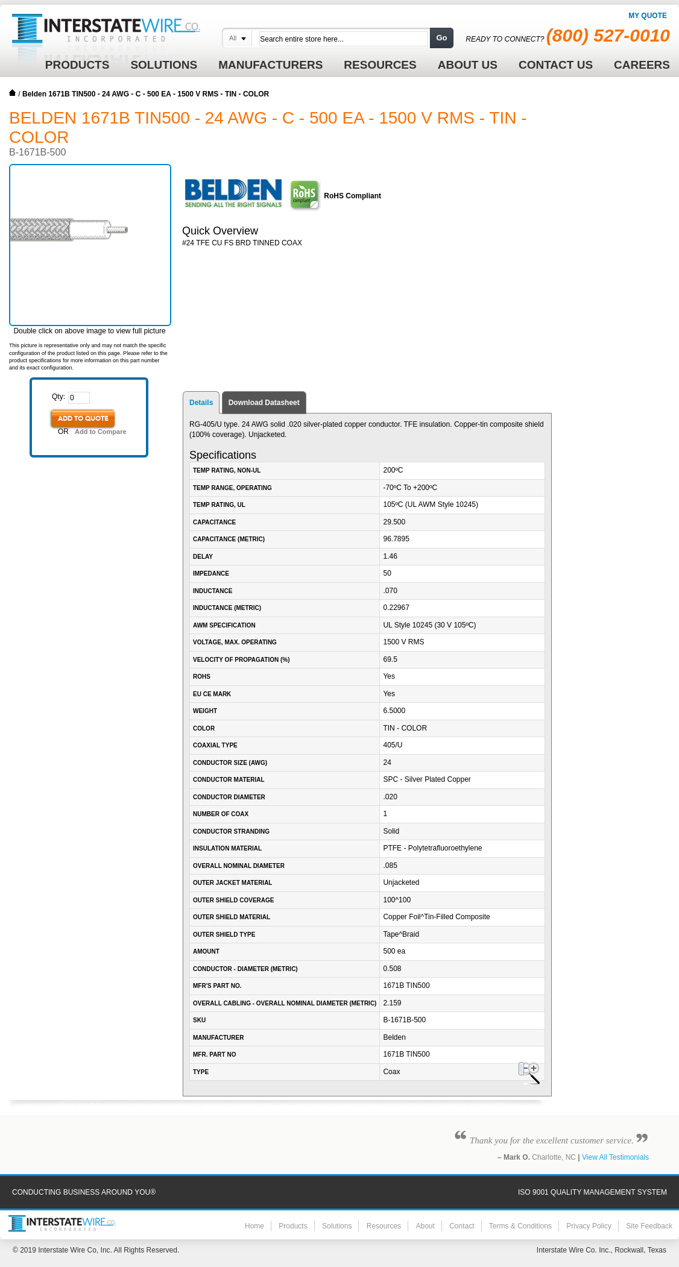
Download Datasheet (264, 402)
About (424, 1226)
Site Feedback (649, 1226)
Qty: (58, 396)
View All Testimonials (615, 1157)
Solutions (337, 1226)
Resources (384, 1226)
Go (441, 37)
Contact (461, 1226)
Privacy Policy (588, 1226)
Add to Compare (101, 431)
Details (201, 402)
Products (293, 1226)
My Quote (647, 15)
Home (12, 92)
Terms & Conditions (520, 1226)
